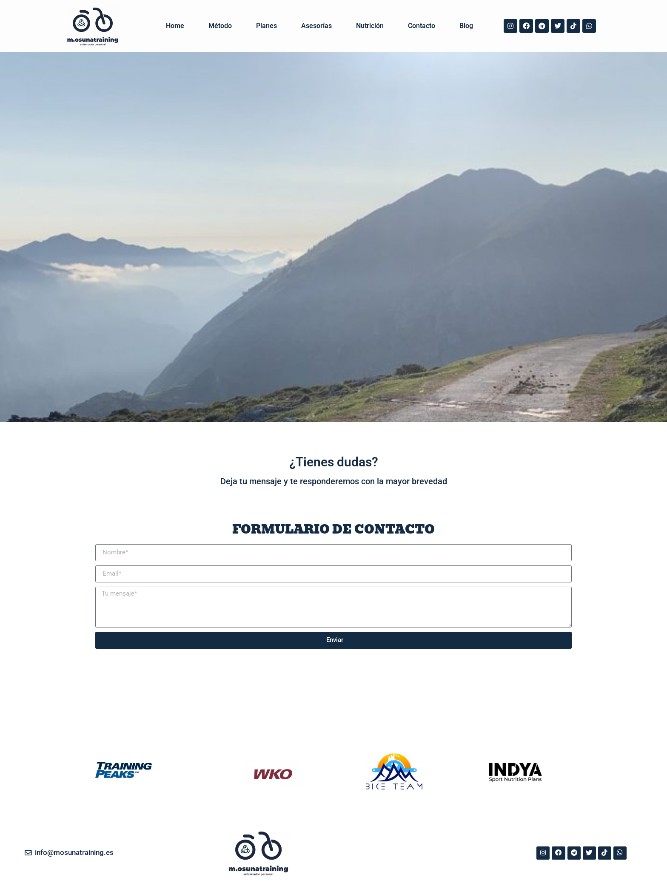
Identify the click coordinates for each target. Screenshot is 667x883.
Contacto (421, 26)
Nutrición (370, 26)
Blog (466, 26)
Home (175, 26)
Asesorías (316, 26)
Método (220, 26)
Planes (266, 26)
